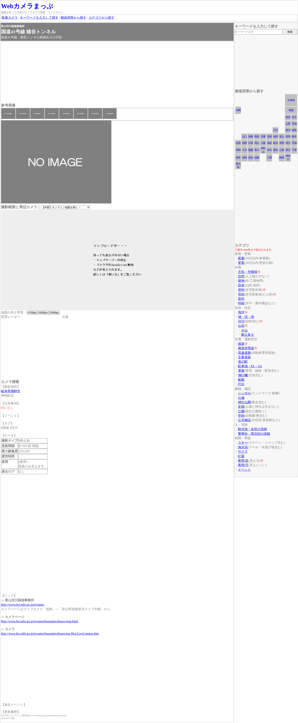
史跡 (241, 406)
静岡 (281, 157)
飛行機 (243, 375)
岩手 (294, 117)
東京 (288, 149)
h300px (54, 312)
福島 (294, 130)
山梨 (281, 149)
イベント (244, 469)
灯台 (241, 384)
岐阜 (275, 142)
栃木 (294, 136)
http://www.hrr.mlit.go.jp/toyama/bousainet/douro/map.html (39, 621)
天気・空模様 (247, 272)
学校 (241, 415)
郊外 (241, 289)
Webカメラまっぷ (27, 6)
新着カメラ (10, 17)
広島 (250, 142)
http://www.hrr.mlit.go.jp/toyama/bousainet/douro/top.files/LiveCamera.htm (50, 633)
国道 (241, 343)
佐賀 (238, 142)
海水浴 (243, 447)
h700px (32, 312)
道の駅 (243, 361)
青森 (291, 110)
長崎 (238, 149)
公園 (241, 411)
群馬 (288, 136)
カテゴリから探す (101, 17)
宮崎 (244, 157)
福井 (275, 136)
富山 (281, 136)
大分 (244, 149)
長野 (281, 142)
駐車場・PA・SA (250, 366)
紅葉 (241, 456)
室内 (241, 298)
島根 (250, 136)
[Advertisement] (117, 73)
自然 (241, 276)
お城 (241, 397)
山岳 (241, 325)
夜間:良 (243, 460)
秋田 (288, 117)
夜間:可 (243, 465)
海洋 (241, 312)
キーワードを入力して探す (39, 17)
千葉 (294, 149)
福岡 (244, 142)
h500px (43, 312)
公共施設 (244, 420)
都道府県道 (246, 348)
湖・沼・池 (246, 317)
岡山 (256, 142)
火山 (244, 330)
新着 (241, 258)
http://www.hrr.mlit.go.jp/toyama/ (22, 604)
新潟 (288, 130)
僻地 (241, 280)
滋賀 (269, 142)
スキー (243, 442)
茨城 (294, 142)
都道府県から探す (73, 17)
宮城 (294, 123)
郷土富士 (247, 334)
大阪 (263, 142)
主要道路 (244, 357)
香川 (256, 149)
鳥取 (256, 136)
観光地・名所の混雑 (252, 429)
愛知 (275, 149)
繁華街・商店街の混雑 (254, 433)
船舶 (241, 379)
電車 (241, 370)
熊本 (238, 157)
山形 (288, 123)
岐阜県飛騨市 (10, 391)
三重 (269, 157)
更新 (241, 262)
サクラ (243, 451)
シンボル (244, 393)
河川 (241, 321)
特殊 (241, 303)
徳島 (256, 157)
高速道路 (244, 352)
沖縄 (238, 110)
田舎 (241, 285)
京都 (269, 136)
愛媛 (250, 149)
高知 (250, 157)
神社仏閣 (244, 402)
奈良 (269, 149)
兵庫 (263, 136)
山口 (244, 136)
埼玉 (288, 142)
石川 (275, 130)
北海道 (291, 100)
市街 (241, 294)
